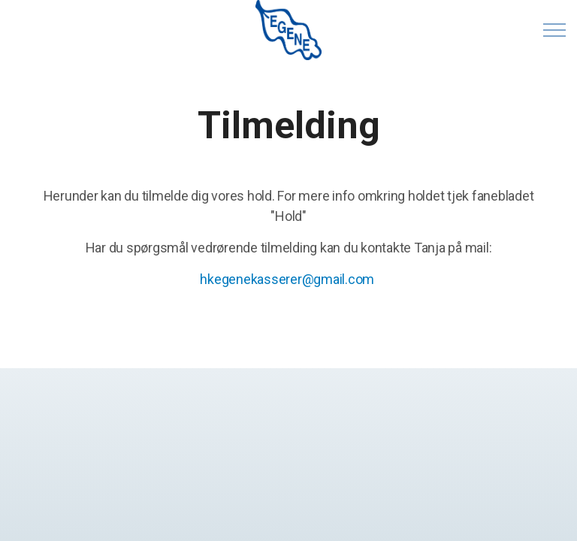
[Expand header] (554, 30)
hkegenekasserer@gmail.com (287, 279)
